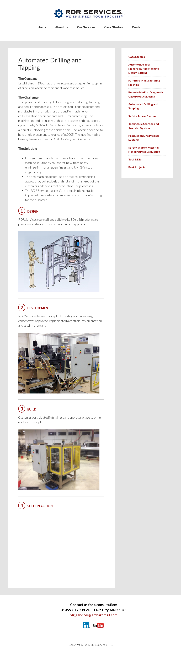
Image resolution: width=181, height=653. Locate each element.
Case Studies (136, 56)
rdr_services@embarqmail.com (94, 615)
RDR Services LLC (90, 14)
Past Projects (137, 167)
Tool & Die (134, 159)
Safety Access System (142, 116)
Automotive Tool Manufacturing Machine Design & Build (143, 68)
